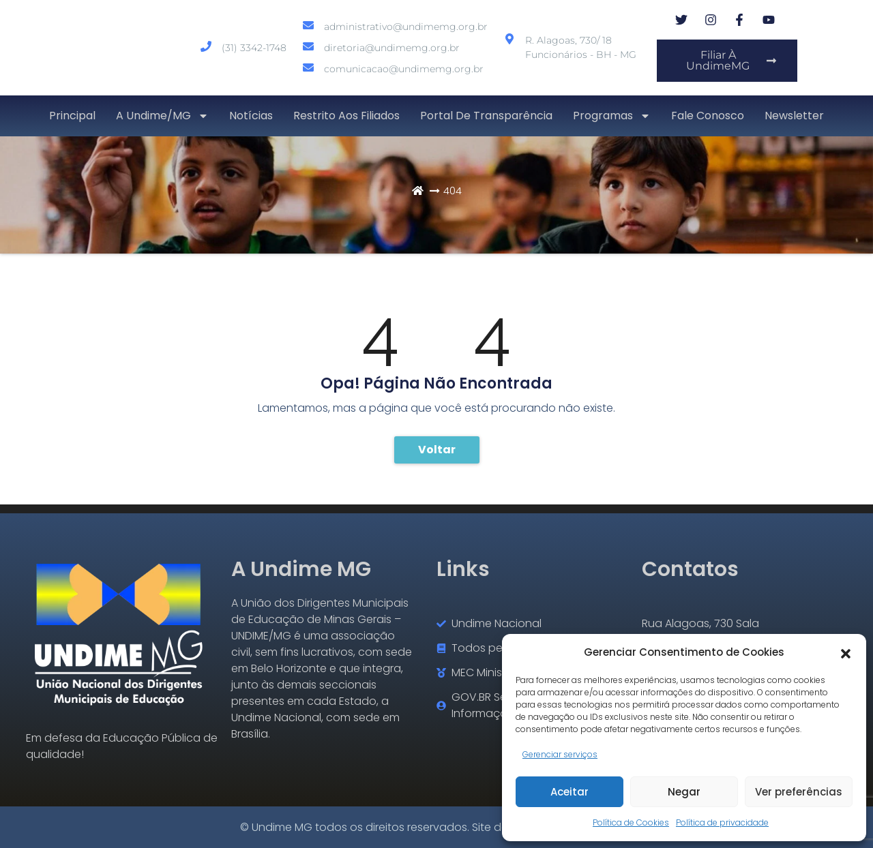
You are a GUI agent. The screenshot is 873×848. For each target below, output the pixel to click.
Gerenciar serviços (559, 754)
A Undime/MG (162, 116)
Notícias (251, 115)
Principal (72, 115)
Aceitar (569, 792)
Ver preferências (798, 792)
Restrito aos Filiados (346, 115)
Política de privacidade (722, 822)
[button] (846, 652)
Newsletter (794, 115)
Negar (684, 792)
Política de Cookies (631, 822)
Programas (612, 116)
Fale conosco (707, 115)
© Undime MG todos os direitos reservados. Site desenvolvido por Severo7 (436, 827)
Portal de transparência (486, 115)
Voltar (437, 449)
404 (452, 190)
